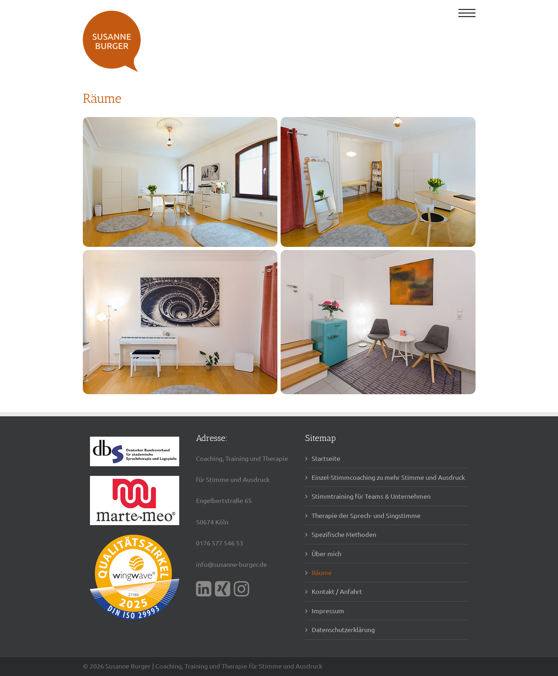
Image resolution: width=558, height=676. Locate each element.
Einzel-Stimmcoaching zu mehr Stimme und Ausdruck (388, 477)
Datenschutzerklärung (343, 629)
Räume (322, 572)
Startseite (326, 458)
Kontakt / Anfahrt (337, 591)
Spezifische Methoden (344, 534)
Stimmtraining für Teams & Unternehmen (371, 496)
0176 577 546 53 (219, 543)
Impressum (328, 610)
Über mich (326, 553)
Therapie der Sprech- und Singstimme (366, 515)
